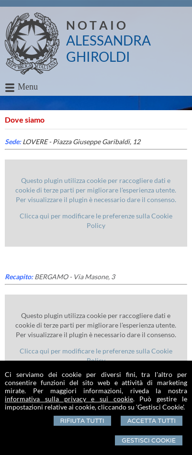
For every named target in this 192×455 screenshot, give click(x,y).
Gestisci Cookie (149, 440)
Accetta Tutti (151, 421)
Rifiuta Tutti (82, 421)
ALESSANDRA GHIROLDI (108, 48)
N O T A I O (96, 25)
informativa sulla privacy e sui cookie (69, 399)
